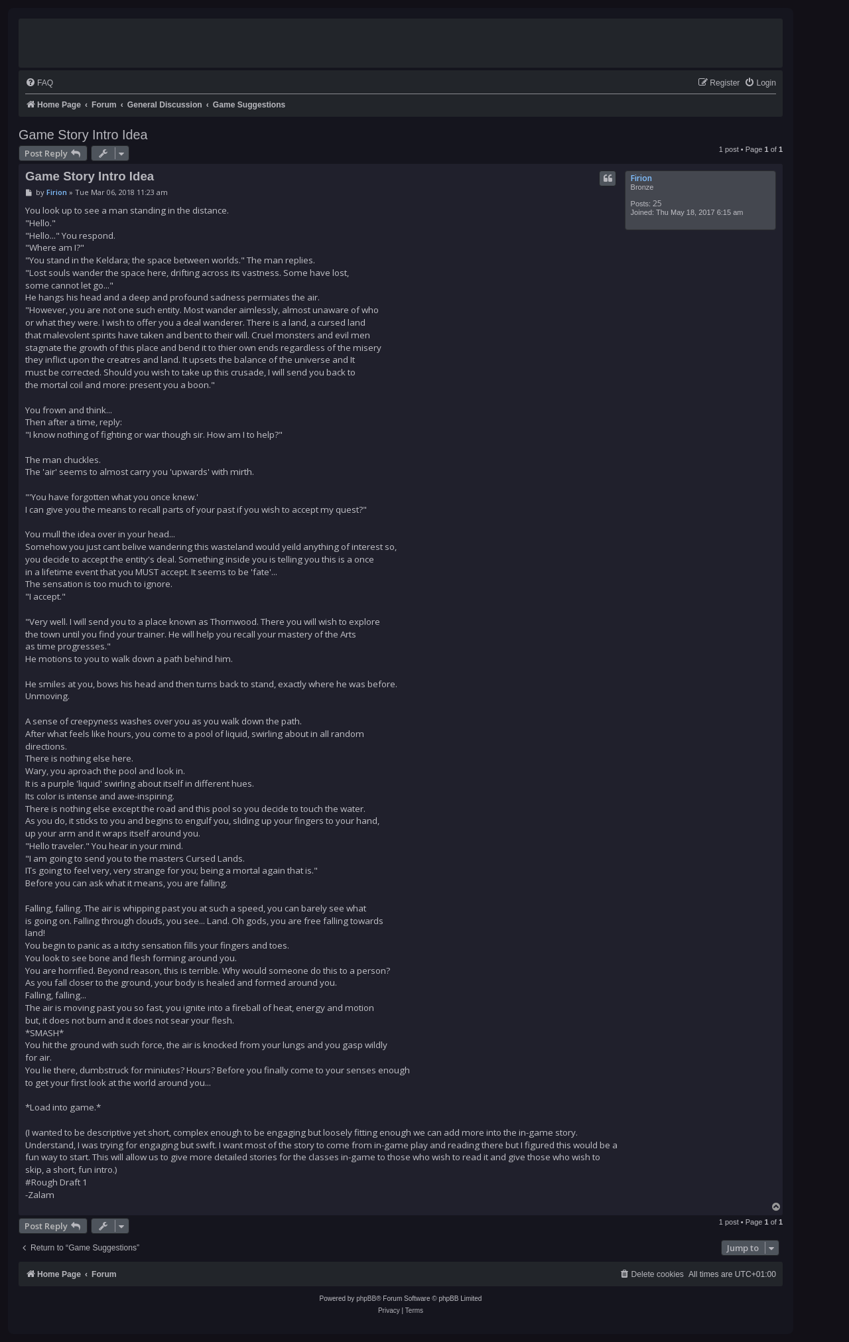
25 (657, 203)
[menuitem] (39, 83)
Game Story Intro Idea (83, 134)
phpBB (366, 1298)
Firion (641, 178)
